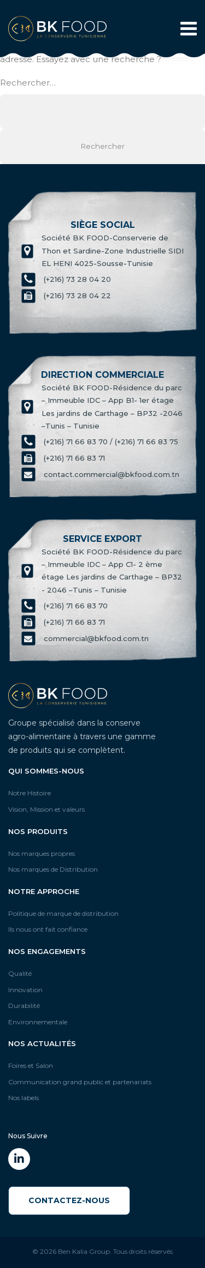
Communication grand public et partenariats (79, 1082)
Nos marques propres (41, 853)
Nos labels (23, 1098)
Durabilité (24, 1005)
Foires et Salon (30, 1065)
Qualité (20, 973)
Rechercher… (28, 82)
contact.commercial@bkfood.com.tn (111, 474)
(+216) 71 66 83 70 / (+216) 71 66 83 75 (111, 441)
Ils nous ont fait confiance (47, 929)
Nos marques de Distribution (53, 869)
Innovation (25, 990)
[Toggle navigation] (185, 28)
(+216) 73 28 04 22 (77, 296)
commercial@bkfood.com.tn (96, 638)
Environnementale (37, 1022)
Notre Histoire (29, 793)
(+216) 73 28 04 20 (77, 279)
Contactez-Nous (69, 1200)
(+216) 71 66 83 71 (74, 458)
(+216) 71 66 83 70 (76, 605)
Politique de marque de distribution (63, 913)
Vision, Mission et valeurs (46, 809)
